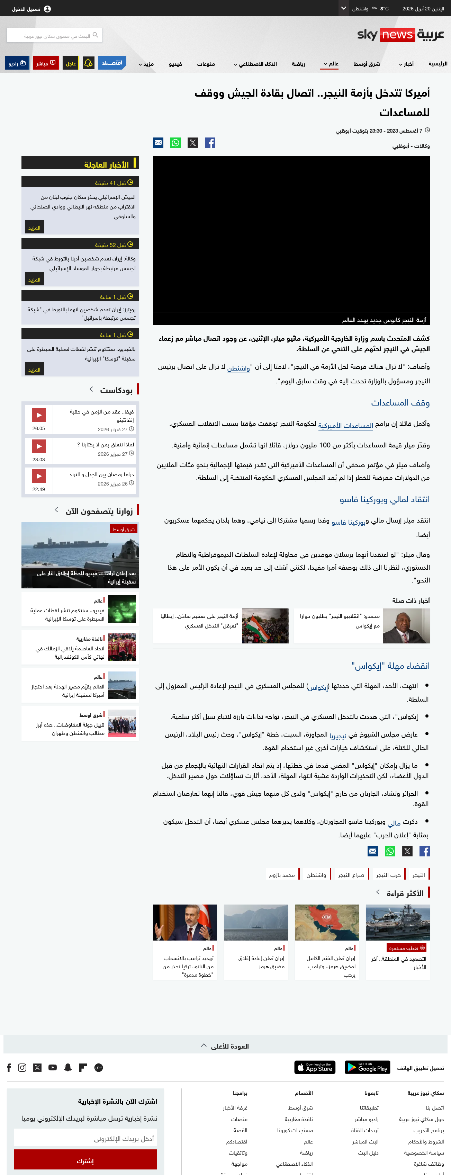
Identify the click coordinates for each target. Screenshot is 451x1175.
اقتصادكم (236, 1141)
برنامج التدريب (429, 1129)
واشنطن (238, 367)
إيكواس (318, 686)
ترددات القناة (365, 1129)
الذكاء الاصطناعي (254, 64)
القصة (240, 1129)
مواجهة (239, 1163)
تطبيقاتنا (369, 1107)
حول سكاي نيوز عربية (421, 1118)
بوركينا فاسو (349, 521)
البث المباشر (365, 1141)
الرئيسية (438, 63)
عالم (330, 64)
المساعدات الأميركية (345, 424)
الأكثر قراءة (405, 892)
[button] (46, 63)
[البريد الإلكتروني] (85, 1137)
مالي (394, 822)
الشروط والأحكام (426, 1141)
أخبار (405, 64)
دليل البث (368, 1152)
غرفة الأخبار (235, 1107)
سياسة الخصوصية (424, 1152)
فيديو (175, 63)
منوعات (206, 63)
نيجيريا (338, 734)
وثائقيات (238, 1152)
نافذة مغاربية (299, 1118)
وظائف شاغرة (429, 1163)
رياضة (298, 63)
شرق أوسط (367, 63)
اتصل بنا (435, 1107)
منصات (239, 1118)
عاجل (71, 63)
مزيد (145, 64)
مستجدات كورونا (295, 1129)
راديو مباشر (367, 1118)
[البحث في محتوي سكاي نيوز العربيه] (54, 35)
